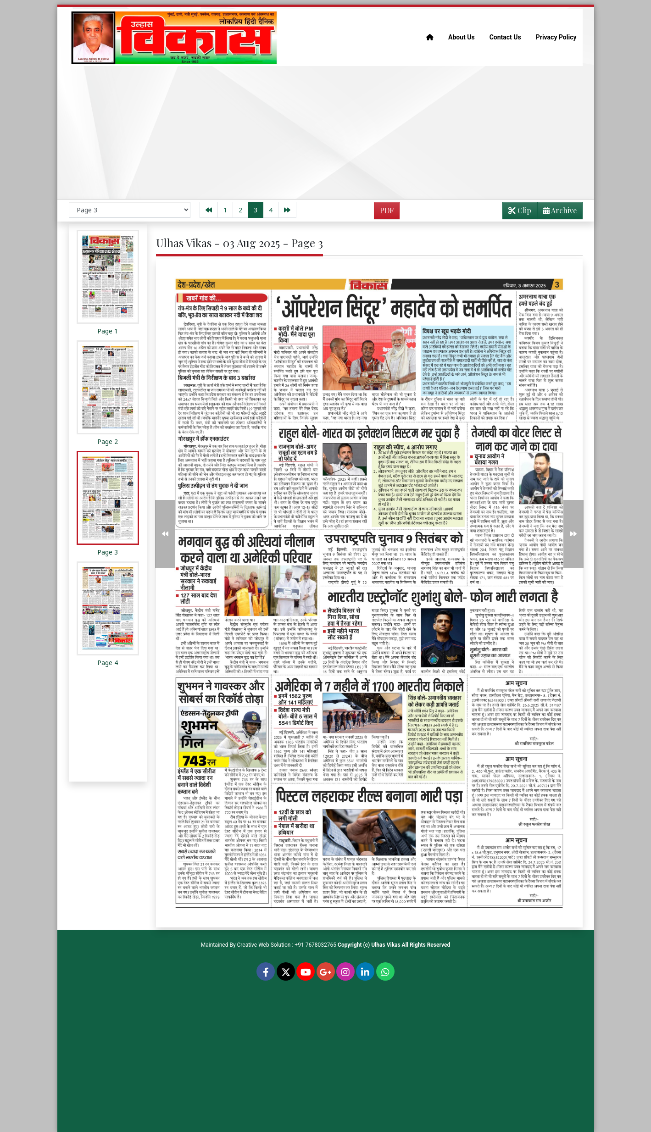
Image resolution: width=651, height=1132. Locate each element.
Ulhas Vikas (385, 945)
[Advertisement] (326, 132)
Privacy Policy (556, 37)
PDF (387, 210)
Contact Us (505, 37)
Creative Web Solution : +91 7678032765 (287, 945)
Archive (557, 212)
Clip (519, 210)
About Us (461, 37)
